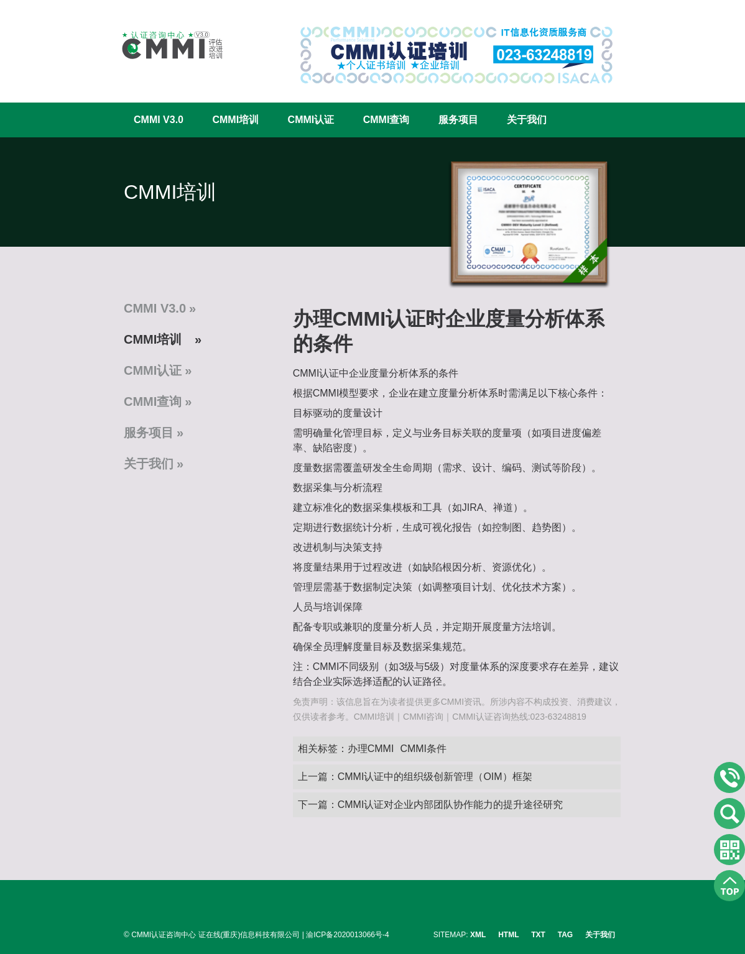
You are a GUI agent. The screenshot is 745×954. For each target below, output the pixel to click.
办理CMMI (371, 748)
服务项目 (458, 119)
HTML (508, 934)
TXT (538, 934)
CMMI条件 (423, 748)
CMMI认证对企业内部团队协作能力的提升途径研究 (450, 804)
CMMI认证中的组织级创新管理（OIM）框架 (435, 776)
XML (478, 934)
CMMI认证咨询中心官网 (164, 45)
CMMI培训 (235, 119)
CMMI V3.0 (158, 119)
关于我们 (527, 119)
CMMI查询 (386, 119)
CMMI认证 (311, 119)
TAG (565, 934)
